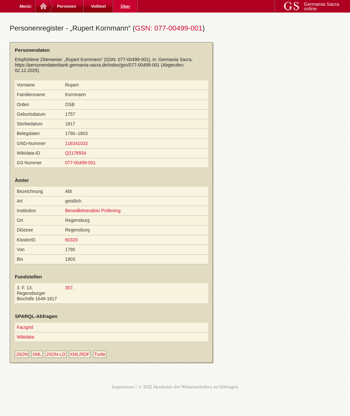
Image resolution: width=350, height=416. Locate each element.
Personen (66, 6)
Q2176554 (75, 153)
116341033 (76, 143)
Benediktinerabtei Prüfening (93, 210)
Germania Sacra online (321, 6)
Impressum (123, 387)
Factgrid (25, 327)
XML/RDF (80, 354)
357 (69, 287)
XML (37, 354)
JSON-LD (55, 354)
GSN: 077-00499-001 (168, 28)
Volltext (98, 6)
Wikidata (25, 336)
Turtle (99, 354)
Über (125, 6)
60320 (71, 239)
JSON (22, 354)
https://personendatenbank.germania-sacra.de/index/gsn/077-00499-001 (87, 65)
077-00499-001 (80, 162)
